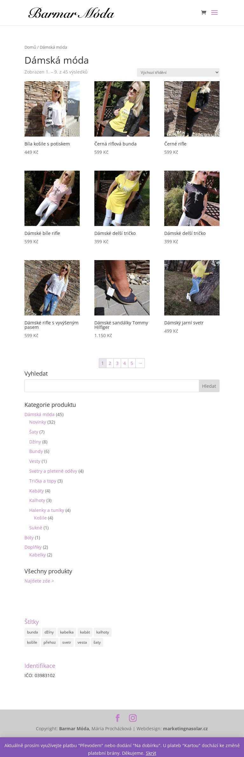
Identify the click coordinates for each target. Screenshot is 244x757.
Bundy (36, 451)
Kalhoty (37, 500)
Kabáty (36, 491)
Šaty (33, 432)
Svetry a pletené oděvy (53, 471)
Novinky (37, 422)
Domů (30, 47)
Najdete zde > (39, 581)
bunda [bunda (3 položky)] (32, 632)
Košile (40, 518)
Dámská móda (39, 414)
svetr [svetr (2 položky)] (66, 642)
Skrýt (151, 753)
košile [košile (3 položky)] (32, 642)
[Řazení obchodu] (178, 72)
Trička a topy (42, 481)
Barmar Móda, (75, 728)
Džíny (35, 442)
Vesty (34, 461)
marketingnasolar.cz (185, 728)
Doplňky (33, 547)
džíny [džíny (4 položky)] (49, 632)
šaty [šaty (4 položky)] (97, 642)
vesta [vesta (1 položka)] (82, 642)
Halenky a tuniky (46, 510)
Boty (29, 537)
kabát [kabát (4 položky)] (85, 632)
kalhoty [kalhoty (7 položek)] (102, 632)
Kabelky (37, 555)
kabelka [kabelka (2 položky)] (67, 632)
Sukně (35, 528)
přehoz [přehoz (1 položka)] (50, 642)
